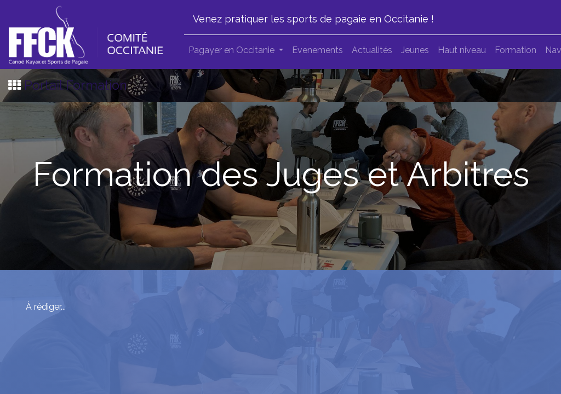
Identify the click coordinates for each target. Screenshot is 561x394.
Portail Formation (75, 85)
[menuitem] (317, 50)
